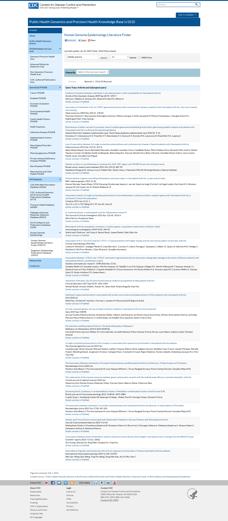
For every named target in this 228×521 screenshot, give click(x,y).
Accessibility (72, 503)
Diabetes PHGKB (38, 98)
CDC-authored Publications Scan (43, 81)
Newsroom (35, 495)
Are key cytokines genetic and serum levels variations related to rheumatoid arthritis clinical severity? (110, 309)
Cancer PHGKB (37, 93)
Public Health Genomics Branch (40, 42)
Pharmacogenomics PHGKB (42, 153)
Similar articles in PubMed (77, 102)
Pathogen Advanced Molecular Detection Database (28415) (39, 215)
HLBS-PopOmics (37, 127)
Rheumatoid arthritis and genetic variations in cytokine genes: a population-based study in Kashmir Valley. (112, 227)
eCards (109, 484)
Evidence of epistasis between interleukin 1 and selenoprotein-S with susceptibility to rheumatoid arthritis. (113, 93)
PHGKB (33, 30)
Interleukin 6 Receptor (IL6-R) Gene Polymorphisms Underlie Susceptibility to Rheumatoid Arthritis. (110, 281)
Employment (35, 492)
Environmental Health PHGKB (40, 113)
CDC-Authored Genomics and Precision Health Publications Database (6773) (42, 196)
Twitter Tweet (82, 40)
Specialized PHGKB (38, 88)
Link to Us (70, 492)
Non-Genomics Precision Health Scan (41, 73)
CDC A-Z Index (187, 15)
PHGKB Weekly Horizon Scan (41, 50)
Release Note (35, 261)
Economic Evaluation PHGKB (39, 105)
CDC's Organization (39, 506)
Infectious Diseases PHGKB (42, 132)
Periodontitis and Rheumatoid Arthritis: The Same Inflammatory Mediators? (99, 326)
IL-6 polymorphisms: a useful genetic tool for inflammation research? (96, 213)
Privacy (69, 506)
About (32, 36)
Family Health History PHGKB (40, 120)
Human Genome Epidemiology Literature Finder (97, 35)
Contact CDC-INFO (110, 500)
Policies (70, 495)
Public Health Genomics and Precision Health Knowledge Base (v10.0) (82, 22)
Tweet (59, 484)
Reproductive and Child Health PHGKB (41, 173)
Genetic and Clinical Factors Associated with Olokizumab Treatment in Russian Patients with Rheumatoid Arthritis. (117, 420)
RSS (72, 484)
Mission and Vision (38, 510)
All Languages (36, 517)
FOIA (68, 499)
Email (46, 484)
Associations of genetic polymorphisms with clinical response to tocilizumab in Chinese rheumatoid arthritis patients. (118, 451)
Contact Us (35, 266)
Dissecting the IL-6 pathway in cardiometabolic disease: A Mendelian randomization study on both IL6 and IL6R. (115, 391)
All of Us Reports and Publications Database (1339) (40, 225)
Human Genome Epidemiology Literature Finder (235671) (42, 243)
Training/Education (38, 499)
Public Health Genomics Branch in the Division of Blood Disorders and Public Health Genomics (88, 477)
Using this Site (36, 514)
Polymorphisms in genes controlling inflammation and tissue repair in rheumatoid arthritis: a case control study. (115, 178)
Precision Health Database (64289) (42, 206)
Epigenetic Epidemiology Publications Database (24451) (42, 253)
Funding (34, 503)
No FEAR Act (72, 510)
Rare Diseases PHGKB (40, 166)
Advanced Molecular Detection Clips (39, 65)
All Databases (36, 179)
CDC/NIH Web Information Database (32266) (42, 186)
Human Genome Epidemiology (37, 234)
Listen (95, 484)
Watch (102, 484)
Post (65, 484)
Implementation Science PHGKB (41, 139)
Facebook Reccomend (70, 40)
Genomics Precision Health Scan (42, 58)
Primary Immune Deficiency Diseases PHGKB (42, 160)
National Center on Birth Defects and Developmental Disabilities (161, 477)
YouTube (116, 484)
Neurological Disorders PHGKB (40, 147)
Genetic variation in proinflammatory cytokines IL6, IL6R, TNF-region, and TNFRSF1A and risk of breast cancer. (115, 164)
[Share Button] (91, 40)
